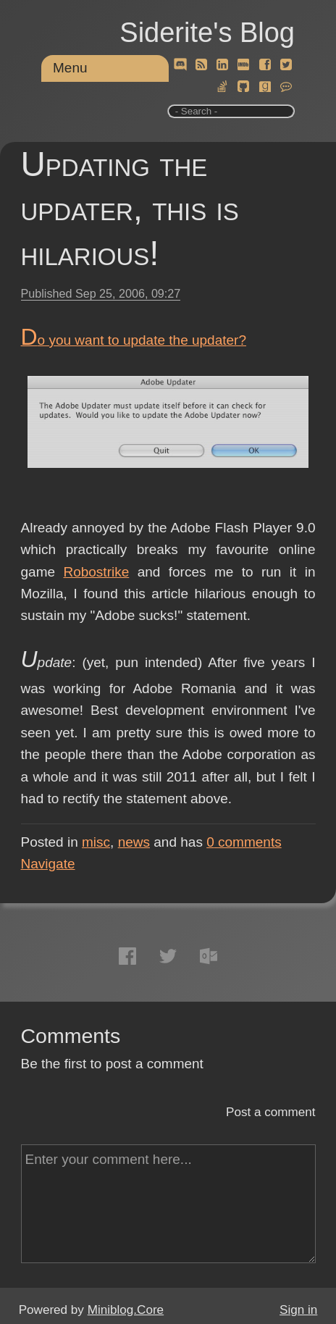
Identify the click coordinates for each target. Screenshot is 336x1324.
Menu (70, 67)
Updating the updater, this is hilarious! (130, 209)
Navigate (48, 863)
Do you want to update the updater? (134, 340)
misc (96, 842)
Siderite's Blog (207, 32)
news (134, 842)
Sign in (298, 1310)
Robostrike (96, 571)
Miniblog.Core (126, 1310)
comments (244, 842)
